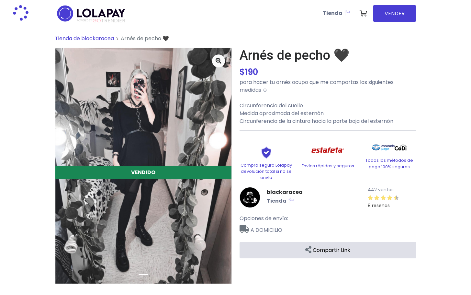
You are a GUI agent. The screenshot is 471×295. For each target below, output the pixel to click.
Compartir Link (327, 250)
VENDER (395, 13)
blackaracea (285, 192)
